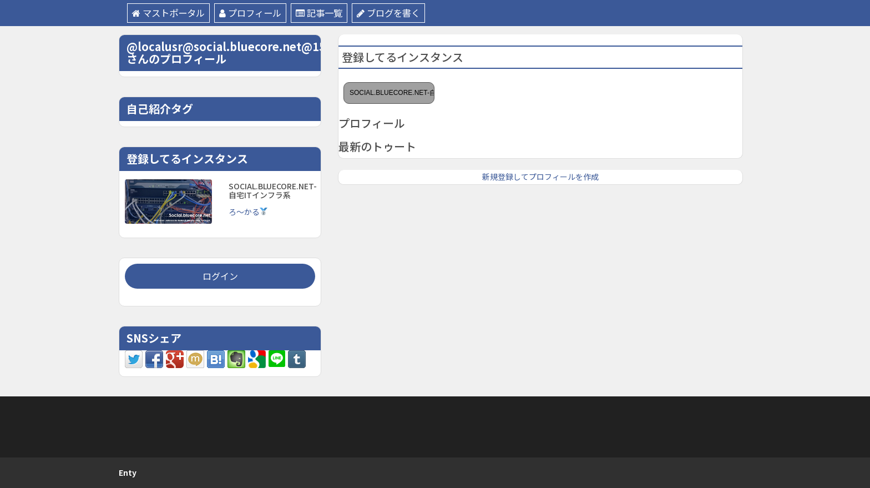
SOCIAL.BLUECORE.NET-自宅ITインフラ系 (392, 93)
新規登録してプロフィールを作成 (540, 176)
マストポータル (170, 13)
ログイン (220, 276)
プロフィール (256, 13)
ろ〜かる (248, 211)
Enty (127, 472)
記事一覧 (328, 13)
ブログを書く (400, 13)
